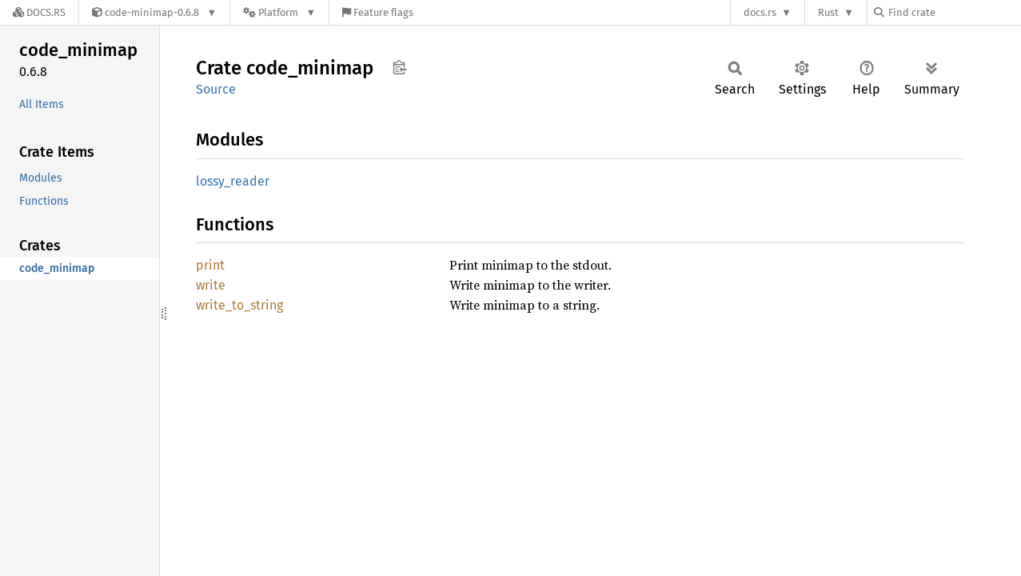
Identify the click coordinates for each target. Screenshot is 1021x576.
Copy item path (399, 67)
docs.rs (760, 12)
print (210, 265)
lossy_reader (232, 181)
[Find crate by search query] (954, 12)
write (210, 285)
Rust (828, 12)
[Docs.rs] (39, 12)
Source (216, 89)
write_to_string (239, 305)
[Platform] (279, 12)
